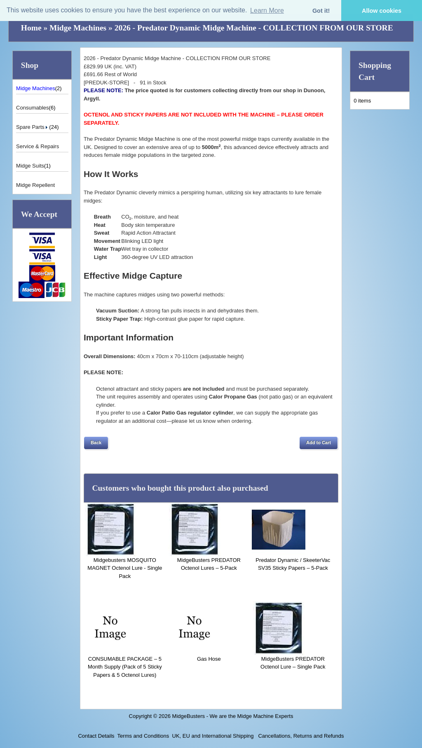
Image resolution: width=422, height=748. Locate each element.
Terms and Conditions (143, 736)
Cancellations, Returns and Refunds (300, 736)
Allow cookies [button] (381, 10)
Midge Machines (77, 27)
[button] (96, 443)
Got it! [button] (321, 10)
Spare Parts (32, 127)
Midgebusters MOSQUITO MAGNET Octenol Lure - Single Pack (124, 568)
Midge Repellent (35, 185)
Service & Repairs (37, 146)
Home (31, 27)
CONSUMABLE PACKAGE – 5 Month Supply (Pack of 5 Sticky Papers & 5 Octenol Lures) (125, 667)
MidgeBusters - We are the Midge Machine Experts (232, 716)
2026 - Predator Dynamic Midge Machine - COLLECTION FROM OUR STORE (254, 27)
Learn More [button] (267, 10)
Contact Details (96, 736)
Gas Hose (209, 659)
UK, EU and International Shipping (213, 736)
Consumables (32, 108)
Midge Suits (30, 166)
